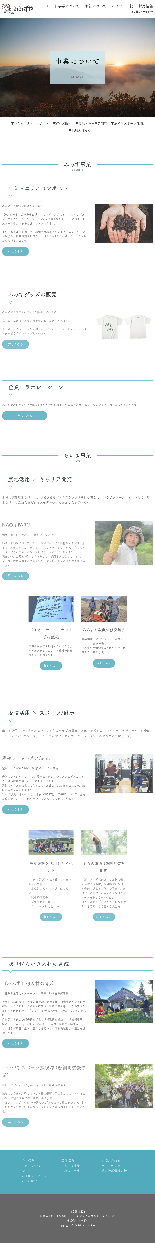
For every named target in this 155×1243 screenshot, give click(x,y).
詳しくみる (15, 251)
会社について (95, 6)
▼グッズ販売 (62, 123)
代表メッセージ (35, 1176)
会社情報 (28, 1160)
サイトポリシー (112, 1165)
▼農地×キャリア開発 (91, 123)
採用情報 (146, 6)
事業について (68, 6)
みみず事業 (72, 1170)
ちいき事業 (72, 1165)
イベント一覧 (122, 6)
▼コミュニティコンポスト (30, 123)
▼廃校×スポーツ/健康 (127, 123)
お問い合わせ (142, 11)
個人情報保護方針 (114, 1170)
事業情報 (68, 1160)
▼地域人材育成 (79, 130)
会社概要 (30, 1180)
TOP (49, 6)
